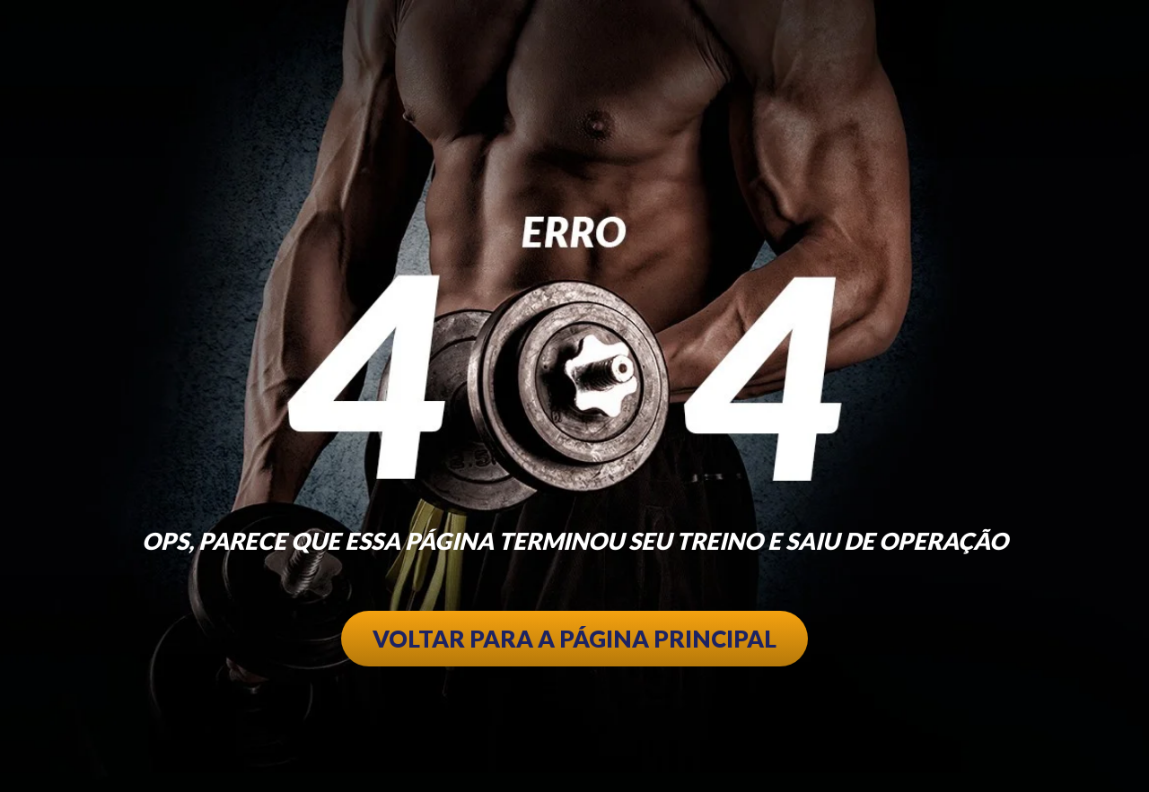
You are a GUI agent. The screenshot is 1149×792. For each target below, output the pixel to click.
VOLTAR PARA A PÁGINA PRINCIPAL (574, 638)
